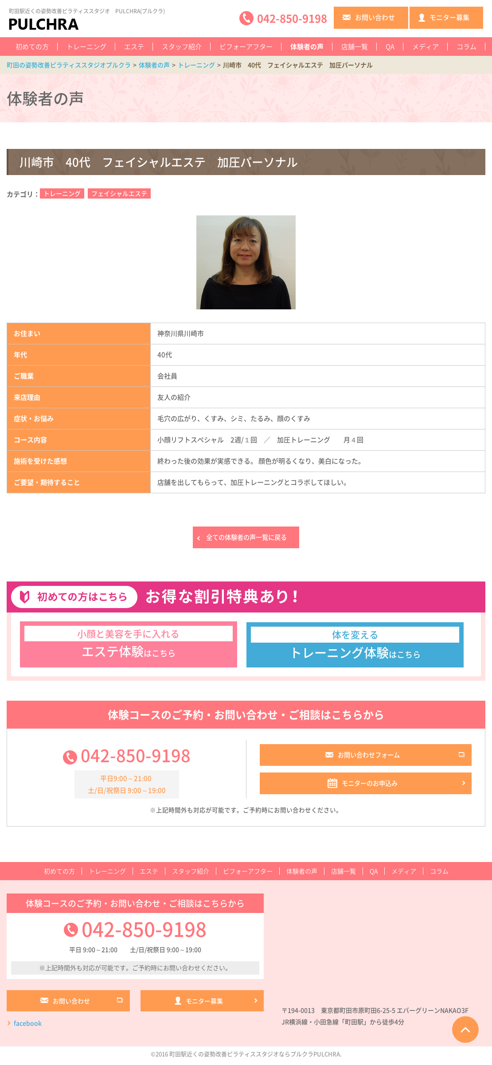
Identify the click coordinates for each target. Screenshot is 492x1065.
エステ (134, 46)
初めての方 (32, 46)
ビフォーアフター (246, 46)
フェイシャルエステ (119, 193)
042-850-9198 (136, 757)
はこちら (128, 645)
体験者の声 (307, 46)
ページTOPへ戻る (465, 1029)
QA (390, 46)
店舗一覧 (354, 46)
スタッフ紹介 (182, 46)
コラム (466, 46)
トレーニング (86, 46)
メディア (425, 46)
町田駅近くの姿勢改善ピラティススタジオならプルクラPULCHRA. (255, 1057)
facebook (28, 1026)
